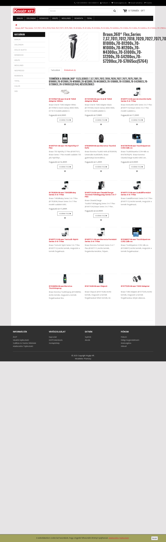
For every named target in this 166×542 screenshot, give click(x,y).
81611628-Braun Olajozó (96, 286)
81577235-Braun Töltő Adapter (135, 286)
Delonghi (31, 18)
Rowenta (78, 18)
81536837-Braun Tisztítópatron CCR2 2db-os (135, 240)
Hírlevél (124, 346)
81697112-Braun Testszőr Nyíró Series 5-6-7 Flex (63, 240)
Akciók (87, 340)
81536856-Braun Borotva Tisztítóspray (60, 287)
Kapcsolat (53, 337)
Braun (20, 18)
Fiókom (124, 337)
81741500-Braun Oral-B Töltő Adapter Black (98, 100)
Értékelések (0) (70, 70)
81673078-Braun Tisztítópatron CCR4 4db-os (135, 146)
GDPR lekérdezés (56, 340)
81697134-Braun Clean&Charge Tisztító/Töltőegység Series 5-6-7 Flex (100, 194)
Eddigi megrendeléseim (130, 340)
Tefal (89, 18)
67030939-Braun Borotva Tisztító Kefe (100, 146)
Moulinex (66, 18)
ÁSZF (15, 337)
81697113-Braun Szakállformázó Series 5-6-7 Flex (136, 193)
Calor (17, 86)
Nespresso (19, 70)
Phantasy (87, 358)
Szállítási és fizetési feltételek (24, 343)
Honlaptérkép (54, 343)
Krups (55, 18)
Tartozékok (55, 70)
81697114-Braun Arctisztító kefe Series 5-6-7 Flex (136, 100)
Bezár (154, 538)
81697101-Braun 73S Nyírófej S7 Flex (64, 146)
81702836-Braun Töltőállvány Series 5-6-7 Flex (62, 193)
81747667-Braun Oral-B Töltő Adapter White (62, 100)
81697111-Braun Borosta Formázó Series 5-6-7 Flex (101, 240)
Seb (16, 91)
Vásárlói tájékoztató (21, 340)
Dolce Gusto (20, 50)
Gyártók (88, 337)
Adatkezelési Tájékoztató (119, 538)
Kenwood (43, 18)
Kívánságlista (126, 343)
